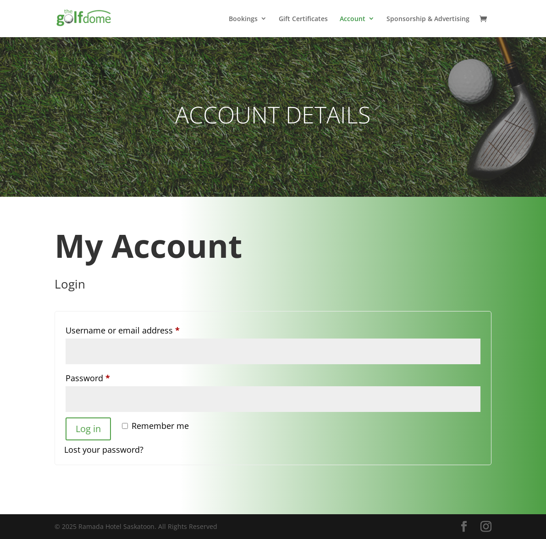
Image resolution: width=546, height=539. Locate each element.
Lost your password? (103, 449)
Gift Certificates (303, 19)
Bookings (243, 19)
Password (105, 376)
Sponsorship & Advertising (427, 19)
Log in (88, 428)
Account (352, 19)
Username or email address (140, 329)
